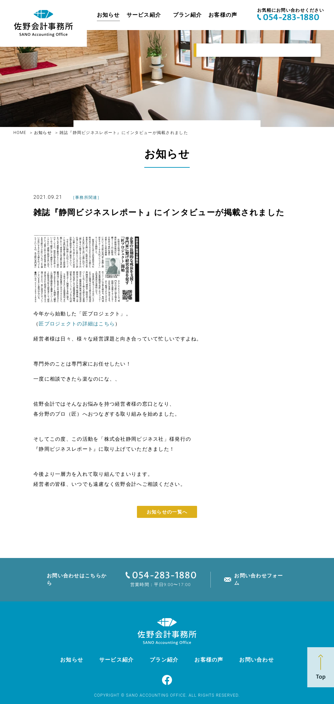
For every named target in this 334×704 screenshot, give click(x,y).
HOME (19, 132)
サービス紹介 (144, 15)
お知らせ (108, 15)
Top (320, 667)
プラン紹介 (187, 15)
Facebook (167, 680)
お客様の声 (222, 15)
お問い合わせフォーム (258, 579)
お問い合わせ (256, 660)
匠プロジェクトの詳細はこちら (77, 324)
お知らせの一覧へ (167, 512)
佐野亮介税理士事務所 (43, 23)
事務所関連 (86, 197)
